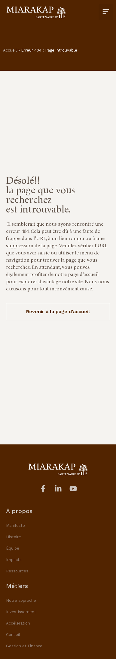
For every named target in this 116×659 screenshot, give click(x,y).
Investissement (21, 612)
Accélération (18, 623)
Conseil (13, 634)
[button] (106, 12)
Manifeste (15, 525)
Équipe (12, 548)
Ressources (17, 571)
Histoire (13, 537)
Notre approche (21, 600)
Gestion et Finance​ (24, 646)
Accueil (10, 50)
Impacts (14, 559)
